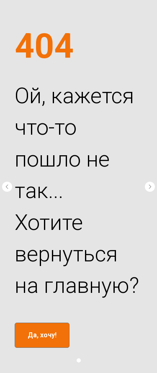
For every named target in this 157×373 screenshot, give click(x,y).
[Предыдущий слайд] (7, 187)
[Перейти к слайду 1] (79, 360)
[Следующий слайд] (150, 187)
